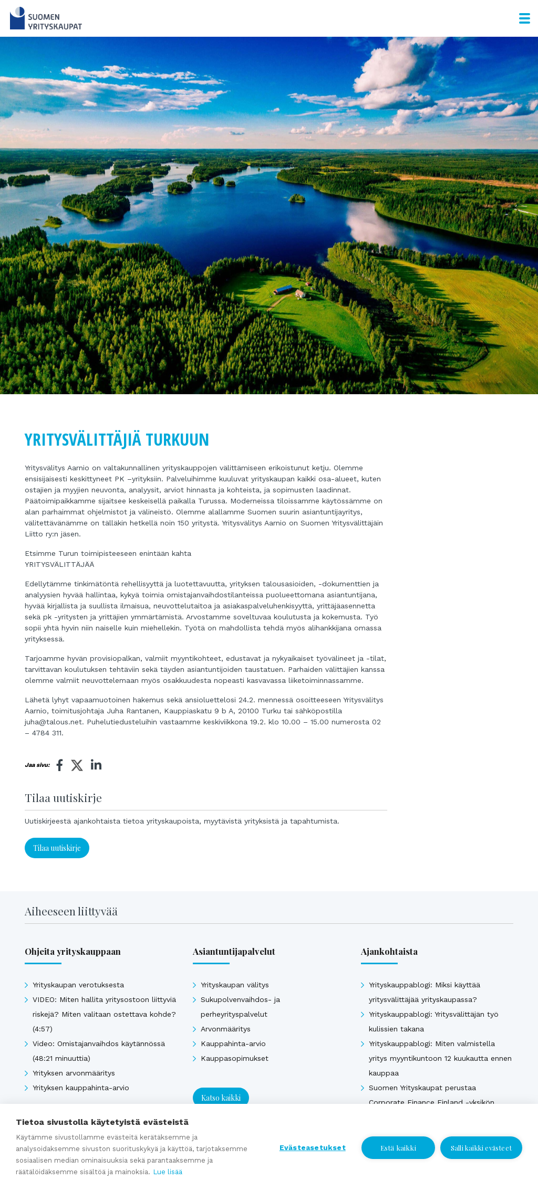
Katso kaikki (221, 1098)
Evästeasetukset (313, 1147)
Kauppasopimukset (234, 1058)
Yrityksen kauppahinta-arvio (81, 1087)
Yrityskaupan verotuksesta (78, 985)
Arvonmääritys (226, 1029)
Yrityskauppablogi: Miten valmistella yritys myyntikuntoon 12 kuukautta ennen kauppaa (440, 1058)
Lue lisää (167, 1172)
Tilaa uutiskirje (57, 848)
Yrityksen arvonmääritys (74, 1073)
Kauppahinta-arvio (233, 1043)
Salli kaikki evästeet (481, 1147)
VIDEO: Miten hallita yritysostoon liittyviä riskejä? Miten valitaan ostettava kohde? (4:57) (104, 1014)
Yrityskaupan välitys (235, 985)
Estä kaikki (398, 1147)
